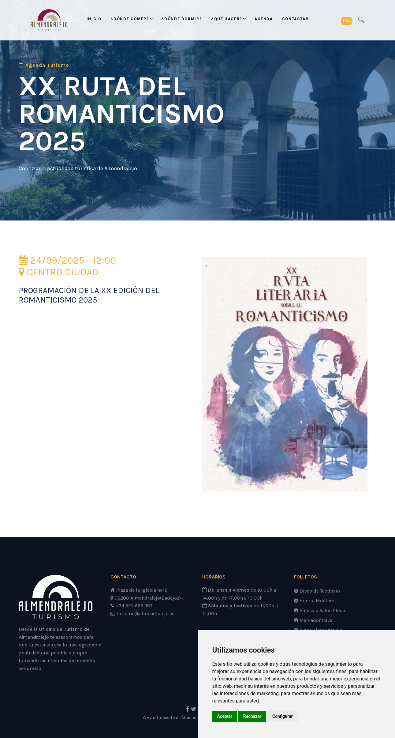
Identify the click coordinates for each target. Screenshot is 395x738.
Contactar (295, 19)
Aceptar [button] (225, 716)
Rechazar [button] (252, 716)
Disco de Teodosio (317, 591)
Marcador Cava (313, 620)
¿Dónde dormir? (181, 19)
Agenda (264, 19)
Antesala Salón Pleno (319, 610)
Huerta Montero (314, 601)
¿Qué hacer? (226, 19)
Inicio (94, 19)
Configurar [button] (282, 716)
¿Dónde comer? (129, 19)
